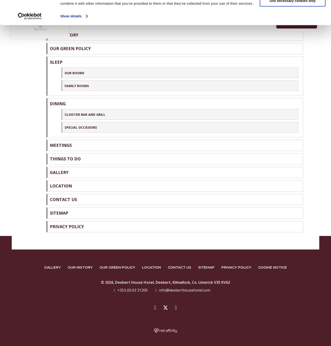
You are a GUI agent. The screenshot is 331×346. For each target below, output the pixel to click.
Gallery (59, 172)
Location (61, 186)
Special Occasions (81, 127)
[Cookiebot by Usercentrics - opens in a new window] (30, 40)
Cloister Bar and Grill (85, 114)
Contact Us (63, 199)
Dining (58, 103)
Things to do (65, 159)
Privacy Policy (67, 226)
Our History (80, 267)
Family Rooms (77, 86)
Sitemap (59, 213)
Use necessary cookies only (293, 25)
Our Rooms (74, 73)
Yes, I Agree (292, 11)
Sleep (56, 62)
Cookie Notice (272, 267)
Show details (71, 40)
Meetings (61, 145)
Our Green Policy (117, 267)
